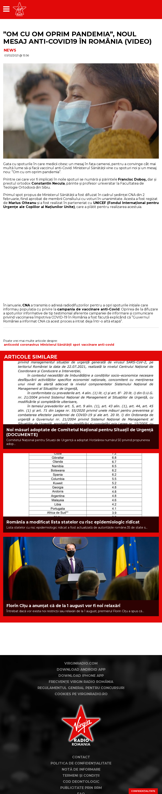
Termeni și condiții (81, 776)
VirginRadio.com (81, 663)
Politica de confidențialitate (81, 763)
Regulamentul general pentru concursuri (81, 688)
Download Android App (81, 670)
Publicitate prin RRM (81, 788)
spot (76, 345)
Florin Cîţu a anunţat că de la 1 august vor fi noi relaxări (63, 605)
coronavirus (29, 345)
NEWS (10, 50)
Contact (81, 757)
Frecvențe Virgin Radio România (81, 682)
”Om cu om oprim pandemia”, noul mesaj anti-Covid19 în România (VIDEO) (77, 37)
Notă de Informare (81, 769)
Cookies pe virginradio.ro (81, 694)
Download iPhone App (81, 676)
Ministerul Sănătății (56, 345)
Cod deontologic (81, 782)
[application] (148, 9)
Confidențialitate (143, 791)
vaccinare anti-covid (97, 345)
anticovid (11, 345)
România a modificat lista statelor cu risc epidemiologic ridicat (73, 522)
